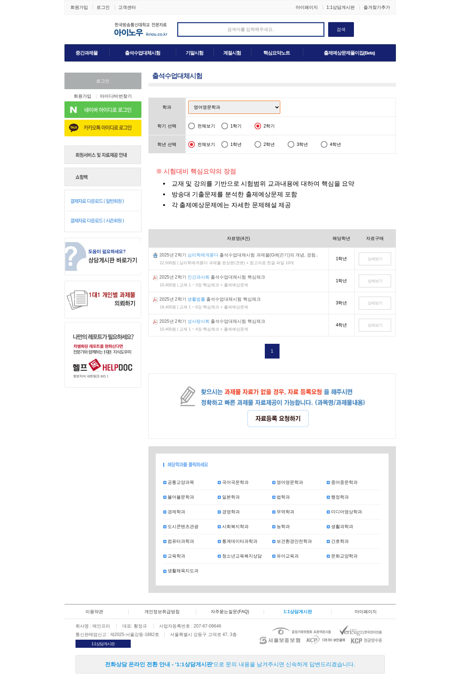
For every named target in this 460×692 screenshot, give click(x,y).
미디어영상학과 (344, 511)
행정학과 (338, 497)
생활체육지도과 (181, 570)
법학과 (281, 497)
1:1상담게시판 (340, 7)
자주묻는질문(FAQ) (230, 611)
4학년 (335, 144)
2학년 (269, 144)
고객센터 (127, 7)
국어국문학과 (233, 482)
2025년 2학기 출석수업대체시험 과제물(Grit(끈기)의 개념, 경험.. (238, 255)
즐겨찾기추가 (377, 7)
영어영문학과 (287, 482)
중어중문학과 (342, 482)
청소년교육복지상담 (240, 556)
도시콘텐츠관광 (181, 526)
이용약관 (94, 611)
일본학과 (229, 497)
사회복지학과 (233, 526)
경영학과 (229, 511)
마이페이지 (307, 7)
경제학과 (174, 511)
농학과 (281, 526)
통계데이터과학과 (237, 541)
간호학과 (338, 541)
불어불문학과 (178, 497)
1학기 (236, 126)
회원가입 (79, 7)
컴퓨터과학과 (178, 541)
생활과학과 (340, 526)
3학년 (302, 144)
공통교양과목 (178, 482)
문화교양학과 (342, 556)
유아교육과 (285, 556)
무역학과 (283, 511)
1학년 (236, 144)
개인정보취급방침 (162, 611)
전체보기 (206, 126)
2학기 (269, 126)
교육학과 (174, 556)
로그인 (103, 7)
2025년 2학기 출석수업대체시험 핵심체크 (212, 277)
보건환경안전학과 (292, 541)
